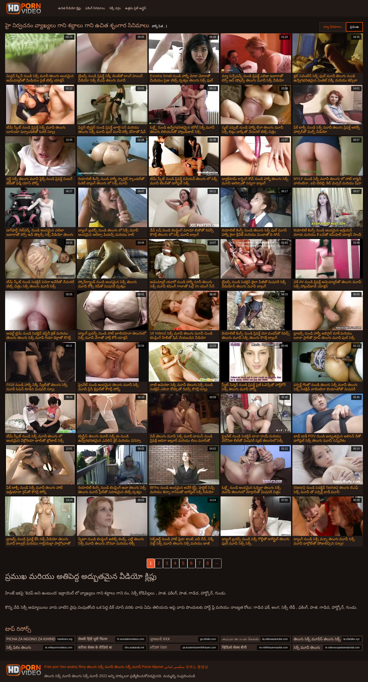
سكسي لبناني (174, 667)
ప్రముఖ (354, 27)
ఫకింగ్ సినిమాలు (97, 8)
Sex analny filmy (73, 667)
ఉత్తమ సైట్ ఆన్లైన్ (140, 8)
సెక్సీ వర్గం (118, 8)
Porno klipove (152, 667)
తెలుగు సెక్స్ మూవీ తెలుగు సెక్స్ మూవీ (114, 667)
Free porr (51, 667)
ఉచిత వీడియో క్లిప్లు (69, 8)
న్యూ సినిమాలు (332, 27)
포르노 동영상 (197, 667)
